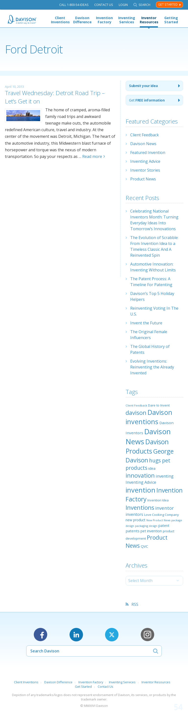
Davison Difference (82, 19)
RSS (134, 604)
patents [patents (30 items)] (133, 530)
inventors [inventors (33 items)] (134, 514)
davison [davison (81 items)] (136, 413)
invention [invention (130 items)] (140, 490)
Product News (143, 179)
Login (123, 5)
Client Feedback (144, 135)
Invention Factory (104, 19)
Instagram (147, 634)
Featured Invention (147, 152)
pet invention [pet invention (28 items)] (151, 530)
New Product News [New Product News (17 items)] (158, 520)
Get (146, 100)
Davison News (143, 143)
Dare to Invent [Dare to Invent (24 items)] (159, 405)
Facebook (40, 634)
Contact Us (103, 5)
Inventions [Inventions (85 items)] (140, 507)
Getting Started (171, 19)
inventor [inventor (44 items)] (164, 508)
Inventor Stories (145, 170)
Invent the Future (146, 323)
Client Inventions (60, 19)
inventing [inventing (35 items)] (165, 476)
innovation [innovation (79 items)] (140, 475)
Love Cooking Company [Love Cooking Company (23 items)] (161, 514)
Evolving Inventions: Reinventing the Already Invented (152, 367)
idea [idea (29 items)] (151, 468)
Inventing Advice (145, 161)
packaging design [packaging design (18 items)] (146, 526)
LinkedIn (76, 634)
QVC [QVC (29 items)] (144, 546)
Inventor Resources (149, 19)
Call (74, 5)
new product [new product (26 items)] (135, 520)
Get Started (168, 4)
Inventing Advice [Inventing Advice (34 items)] (141, 482)
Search (144, 5)
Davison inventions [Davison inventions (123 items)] (149, 417)
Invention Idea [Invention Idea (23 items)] (158, 500)
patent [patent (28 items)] (163, 525)
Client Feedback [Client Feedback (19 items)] (136, 405)
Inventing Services (126, 19)
